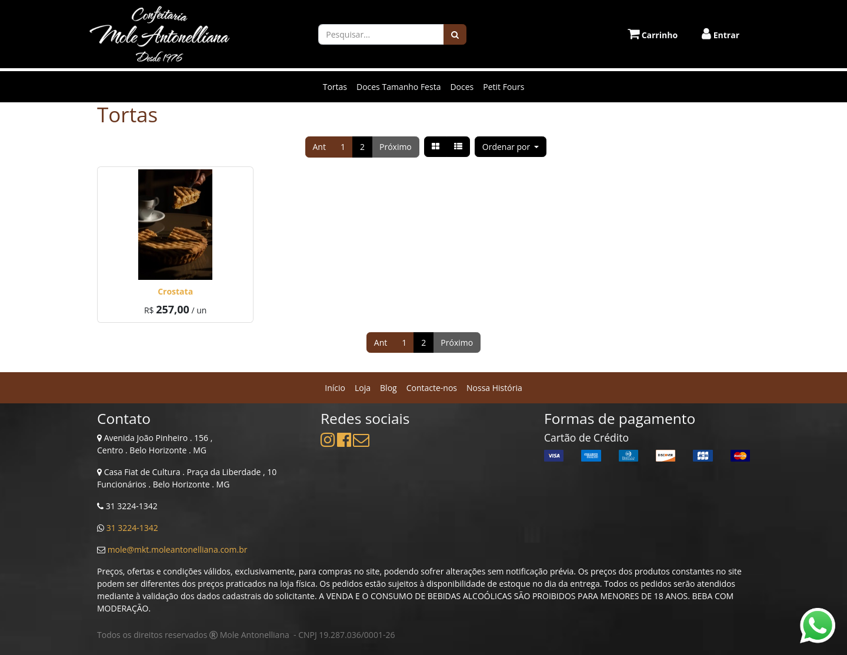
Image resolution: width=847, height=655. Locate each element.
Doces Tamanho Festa (398, 86)
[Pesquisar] (454, 34)
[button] (511, 146)
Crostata (175, 291)
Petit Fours (503, 86)
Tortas (335, 86)
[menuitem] (335, 388)
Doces (461, 86)
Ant (319, 146)
